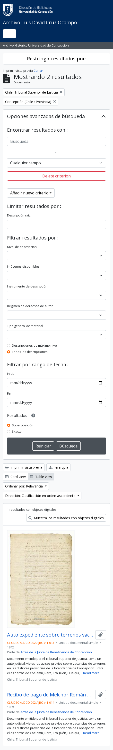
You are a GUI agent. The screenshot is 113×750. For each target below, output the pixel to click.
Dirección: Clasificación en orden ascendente (40, 495)
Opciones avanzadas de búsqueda (46, 116)
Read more (91, 673)
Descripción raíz (19, 215)
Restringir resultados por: (56, 58)
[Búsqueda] (56, 141)
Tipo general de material (25, 326)
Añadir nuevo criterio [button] (29, 193)
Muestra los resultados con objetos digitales (66, 518)
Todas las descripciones (30, 352)
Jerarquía (58, 467)
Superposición (22, 425)
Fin (9, 393)
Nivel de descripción (22, 247)
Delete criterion (56, 176)
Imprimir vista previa (23, 467)
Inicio (11, 373)
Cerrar (38, 70)
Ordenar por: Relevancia (24, 486)
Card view (15, 476)
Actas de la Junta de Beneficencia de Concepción (56, 652)
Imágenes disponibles (23, 266)
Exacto (17, 431)
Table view (41, 476)
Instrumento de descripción (27, 286)
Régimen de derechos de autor (30, 306)
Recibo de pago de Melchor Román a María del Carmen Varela (50, 695)
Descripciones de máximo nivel (35, 345)
